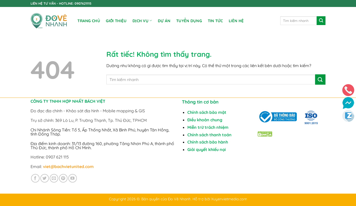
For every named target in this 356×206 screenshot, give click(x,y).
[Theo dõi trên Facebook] (35, 178)
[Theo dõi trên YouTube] (72, 178)
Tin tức (215, 20)
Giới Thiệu (116, 20)
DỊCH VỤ (142, 20)
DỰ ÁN (164, 20)
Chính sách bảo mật (206, 112)
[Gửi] (321, 20)
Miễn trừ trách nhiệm (207, 127)
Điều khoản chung (204, 119)
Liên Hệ (236, 20)
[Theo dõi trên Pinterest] (63, 178)
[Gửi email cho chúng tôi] (54, 178)
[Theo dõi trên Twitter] (44, 178)
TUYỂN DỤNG (189, 20)
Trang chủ (88, 20)
